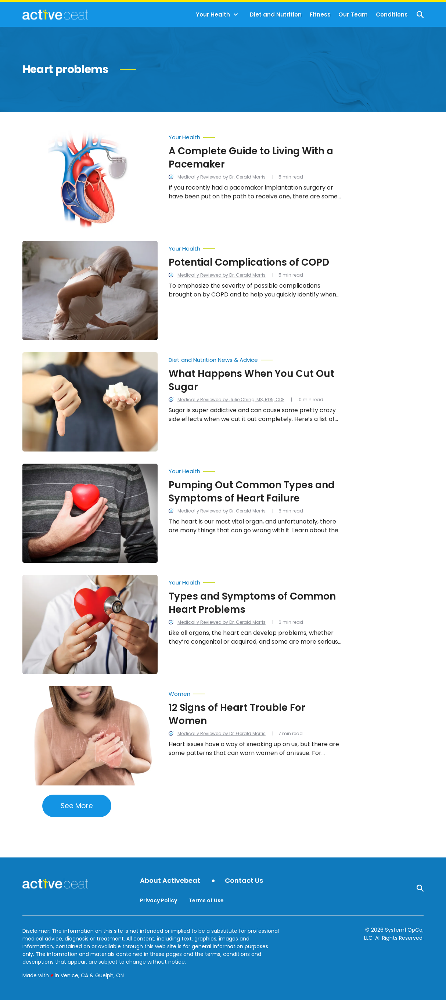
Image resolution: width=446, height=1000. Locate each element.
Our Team (353, 14)
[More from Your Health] (256, 135)
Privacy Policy (158, 900)
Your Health (213, 14)
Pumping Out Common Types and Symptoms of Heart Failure (252, 491)
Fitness (320, 14)
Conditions (392, 14)
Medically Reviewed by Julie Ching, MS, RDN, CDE (230, 399)
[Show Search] (420, 14)
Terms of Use (206, 900)
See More (77, 806)
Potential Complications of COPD (249, 262)
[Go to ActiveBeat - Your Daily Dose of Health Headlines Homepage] (55, 14)
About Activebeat (170, 881)
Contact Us (244, 881)
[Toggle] (236, 15)
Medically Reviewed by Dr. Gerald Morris (221, 177)
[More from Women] (256, 692)
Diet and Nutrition (276, 14)
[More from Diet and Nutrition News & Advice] (256, 358)
